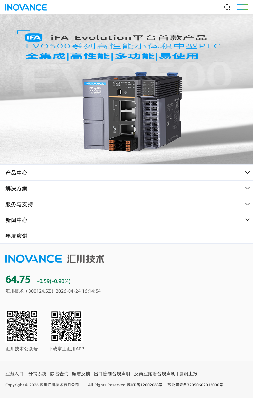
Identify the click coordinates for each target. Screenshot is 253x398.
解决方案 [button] (127, 188)
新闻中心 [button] (127, 220)
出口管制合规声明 (112, 373)
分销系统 (37, 373)
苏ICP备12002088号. (145, 384)
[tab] (126, 173)
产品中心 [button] (127, 173)
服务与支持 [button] (127, 204)
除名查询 (59, 373)
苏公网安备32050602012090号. (196, 384)
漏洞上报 (188, 373)
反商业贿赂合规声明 (155, 373)
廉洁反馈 (81, 373)
